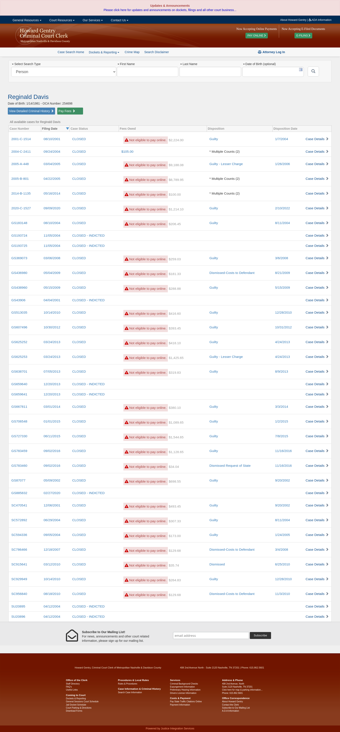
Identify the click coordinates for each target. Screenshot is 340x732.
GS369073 (19, 258)
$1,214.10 (176, 209)
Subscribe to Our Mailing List (236, 708)
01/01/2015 (52, 421)
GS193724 (19, 235)
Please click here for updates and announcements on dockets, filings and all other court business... (170, 10)
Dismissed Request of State (230, 465)
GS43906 (18, 300)
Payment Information (180, 705)
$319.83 (175, 372)
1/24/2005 (282, 535)
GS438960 (19, 287)
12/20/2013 (52, 384)
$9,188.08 (176, 165)
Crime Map (132, 52)
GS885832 (19, 493)
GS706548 (19, 421)
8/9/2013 (281, 371)
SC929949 (19, 579)
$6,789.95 (176, 180)
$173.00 (175, 536)
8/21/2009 (282, 273)
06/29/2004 (52, 520)
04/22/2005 (52, 178)
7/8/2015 (281, 436)
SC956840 (19, 594)
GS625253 (19, 357)
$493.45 (175, 506)
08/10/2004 (52, 223)
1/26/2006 (282, 164)
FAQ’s (69, 687)
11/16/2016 (283, 451)
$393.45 (175, 328)
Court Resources (62, 20)
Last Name (188, 64)
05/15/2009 (52, 287)
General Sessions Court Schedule (82, 701)
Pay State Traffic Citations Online (186, 701)
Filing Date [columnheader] (50, 128)
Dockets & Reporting (76, 698)
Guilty (213, 139)
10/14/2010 (52, 312)
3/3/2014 (281, 406)
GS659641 (19, 394)
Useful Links (72, 690)
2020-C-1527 (21, 208)
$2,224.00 (176, 140)
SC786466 (19, 549)
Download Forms (74, 711)
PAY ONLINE (256, 35)
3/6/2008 (281, 258)
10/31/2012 (283, 327)
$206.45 (175, 224)
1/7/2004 (281, 139)
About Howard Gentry (293, 19)
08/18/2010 (52, 594)
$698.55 (175, 481)
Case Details (315, 139)
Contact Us (119, 20)
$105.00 (127, 151)
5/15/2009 (282, 287)
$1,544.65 (176, 437)
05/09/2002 (52, 480)
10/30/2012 (52, 327)
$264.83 (175, 580)
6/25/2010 (282, 564)
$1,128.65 (176, 452)
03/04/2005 (52, 164)
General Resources (26, 20)
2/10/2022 (282, 208)
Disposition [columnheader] (216, 128)
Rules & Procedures (127, 684)
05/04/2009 (52, 273)
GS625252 (19, 342)
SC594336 (19, 535)
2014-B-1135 (21, 193)
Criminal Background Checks (184, 684)
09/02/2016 (52, 451)
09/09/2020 (52, 208)
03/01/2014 (52, 406)
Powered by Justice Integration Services (170, 728)
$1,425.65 (176, 358)
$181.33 (175, 274)
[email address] (211, 635)
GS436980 (19, 273)
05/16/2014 (52, 193)
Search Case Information (130, 692)
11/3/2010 (282, 594)
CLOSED (79, 139)
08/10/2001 (52, 139)
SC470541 (19, 505)
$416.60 (175, 313)
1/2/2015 (281, 421)
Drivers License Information (183, 693)
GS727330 (19, 436)
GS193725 (19, 245)
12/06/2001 (52, 505)
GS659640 (19, 384)
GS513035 (19, 312)
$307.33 (175, 521)
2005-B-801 (20, 178)
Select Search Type (26, 64)
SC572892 (19, 520)
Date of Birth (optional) (259, 64)
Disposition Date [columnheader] (285, 128)
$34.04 (174, 466)
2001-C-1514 (21, 139)
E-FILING (303, 35)
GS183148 (19, 223)
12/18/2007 (52, 549)
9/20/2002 (282, 480)
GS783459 (19, 451)
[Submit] (313, 72)
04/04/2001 (52, 300)
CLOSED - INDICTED (88, 235)
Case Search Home (71, 52)
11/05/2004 (52, 235)
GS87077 (18, 480)
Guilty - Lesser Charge (226, 164)
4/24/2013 (282, 342)
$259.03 (175, 259)
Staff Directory (73, 684)
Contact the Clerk (230, 705)
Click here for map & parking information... (242, 690)
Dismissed (217, 564)
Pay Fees (67, 111)
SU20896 (18, 616)
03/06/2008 (52, 258)
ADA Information (320, 19)
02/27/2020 (52, 493)
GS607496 (19, 327)
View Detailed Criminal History (31, 111)
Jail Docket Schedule (76, 705)
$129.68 (175, 550)
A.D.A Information (230, 711)
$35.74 (174, 565)
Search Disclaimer (156, 52)
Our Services (92, 20)
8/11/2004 (282, 223)
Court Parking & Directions (79, 708)
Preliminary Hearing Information (185, 690)
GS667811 (19, 406)
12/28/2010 (283, 312)
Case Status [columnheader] (79, 128)
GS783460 (19, 465)
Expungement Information (182, 687)
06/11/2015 (52, 436)
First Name (126, 64)
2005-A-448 (20, 164)
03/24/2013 (52, 342)
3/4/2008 (281, 549)
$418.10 (175, 343)
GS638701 (19, 371)
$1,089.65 (176, 422)
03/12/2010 (52, 564)
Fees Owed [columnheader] (128, 128)
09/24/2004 (52, 151)
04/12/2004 (52, 606)
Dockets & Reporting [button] (104, 52)
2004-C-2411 (21, 151)
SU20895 (18, 606)
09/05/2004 (52, 535)
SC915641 (19, 564)
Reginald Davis (28, 96)
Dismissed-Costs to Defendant (232, 273)
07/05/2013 (52, 371)
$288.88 (175, 288)
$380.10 (175, 407)
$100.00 (175, 194)
